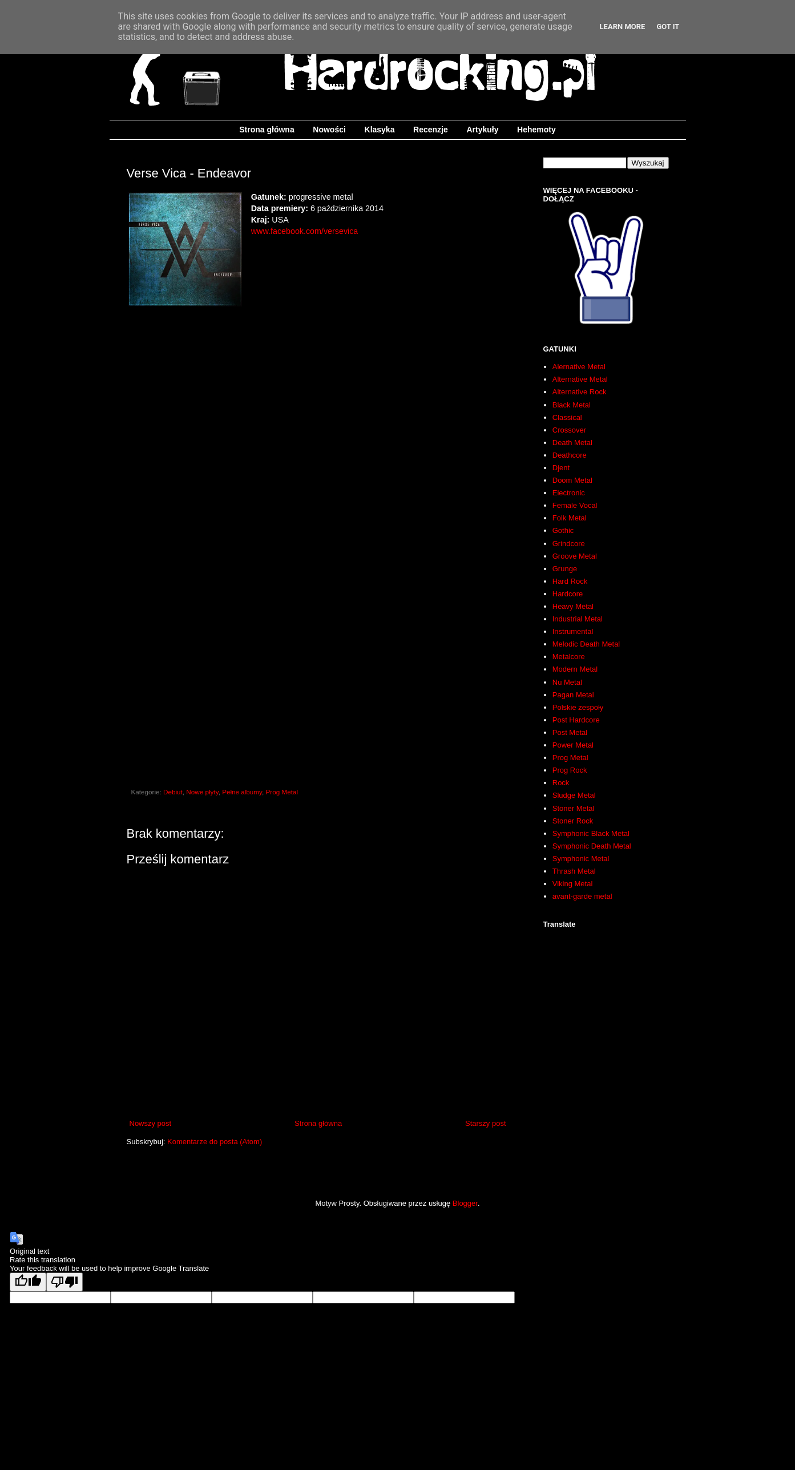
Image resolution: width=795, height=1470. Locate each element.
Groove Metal (574, 556)
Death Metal (572, 442)
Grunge (564, 568)
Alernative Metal (579, 366)
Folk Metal (569, 518)
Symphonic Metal (581, 858)
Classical (567, 417)
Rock (561, 782)
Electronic (568, 492)
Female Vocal (575, 505)
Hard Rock (569, 581)
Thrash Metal (574, 871)
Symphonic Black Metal (590, 833)
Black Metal (571, 405)
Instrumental (573, 631)
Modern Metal (575, 669)
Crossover (569, 430)
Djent (561, 467)
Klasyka (380, 129)
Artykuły (482, 129)
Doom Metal (572, 480)
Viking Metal (572, 883)
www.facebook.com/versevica (304, 231)
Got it (667, 26)
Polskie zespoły (578, 707)
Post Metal (569, 732)
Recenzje (430, 129)
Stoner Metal (573, 808)
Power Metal (573, 745)
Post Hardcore (576, 720)
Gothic (563, 530)
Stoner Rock (573, 821)
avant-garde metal (582, 896)
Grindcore (568, 543)
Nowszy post (151, 1123)
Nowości (329, 129)
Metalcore (568, 656)
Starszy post (485, 1123)
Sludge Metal (574, 795)
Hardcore (567, 593)
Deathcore (569, 455)
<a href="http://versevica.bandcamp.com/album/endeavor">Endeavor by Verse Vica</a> (318, 654)
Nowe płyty (202, 791)
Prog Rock (569, 770)
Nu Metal (567, 682)
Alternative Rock (579, 391)
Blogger (465, 1203)
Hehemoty (536, 129)
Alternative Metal (580, 379)
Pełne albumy (242, 791)
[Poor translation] (64, 1282)
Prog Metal (282, 791)
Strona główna (266, 129)
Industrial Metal (577, 619)
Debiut (173, 791)
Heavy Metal (573, 606)
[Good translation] (28, 1282)
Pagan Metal (573, 694)
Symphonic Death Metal (591, 846)
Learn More (622, 26)
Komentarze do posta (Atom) (214, 1141)
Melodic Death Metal (586, 644)
